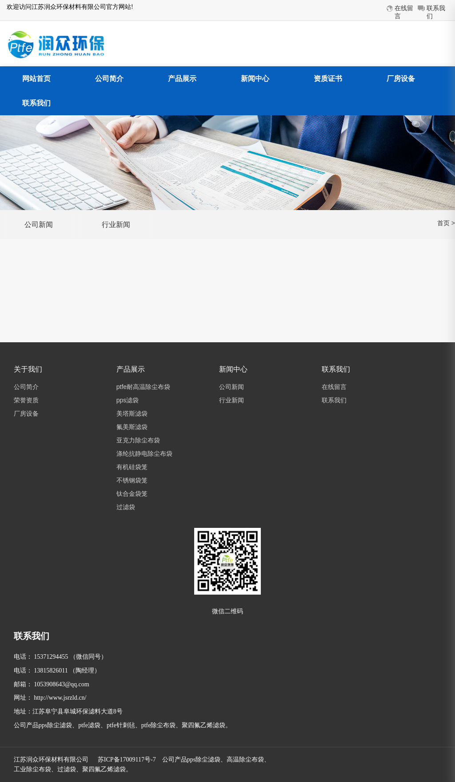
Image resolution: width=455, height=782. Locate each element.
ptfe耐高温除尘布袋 (143, 386)
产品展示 (182, 78)
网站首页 (36, 78)
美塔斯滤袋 (132, 413)
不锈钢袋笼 (132, 480)
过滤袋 (125, 507)
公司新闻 (38, 224)
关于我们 (28, 369)
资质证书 (328, 78)
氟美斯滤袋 (132, 426)
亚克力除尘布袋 (138, 440)
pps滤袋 (127, 400)
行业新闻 (116, 224)
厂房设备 (401, 78)
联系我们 (36, 103)
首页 (443, 223)
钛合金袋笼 (132, 493)
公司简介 (109, 78)
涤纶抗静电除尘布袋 (144, 453)
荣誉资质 (26, 400)
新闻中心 (255, 78)
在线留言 (334, 386)
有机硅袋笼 (132, 466)
